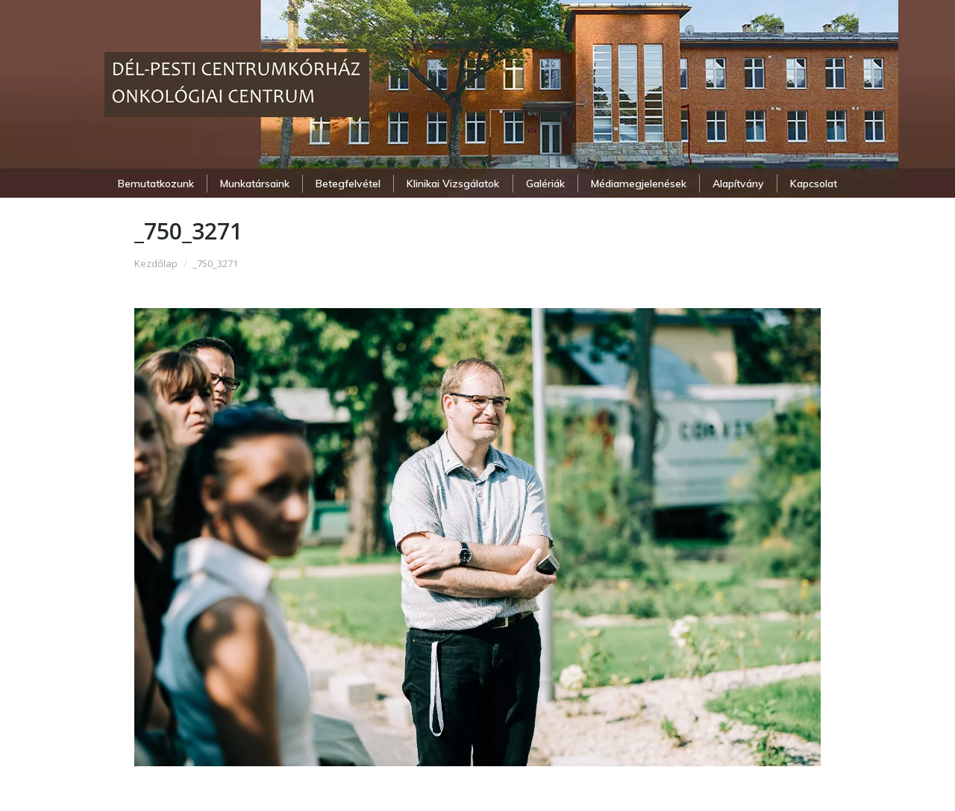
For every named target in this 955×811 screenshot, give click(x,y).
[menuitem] (155, 183)
